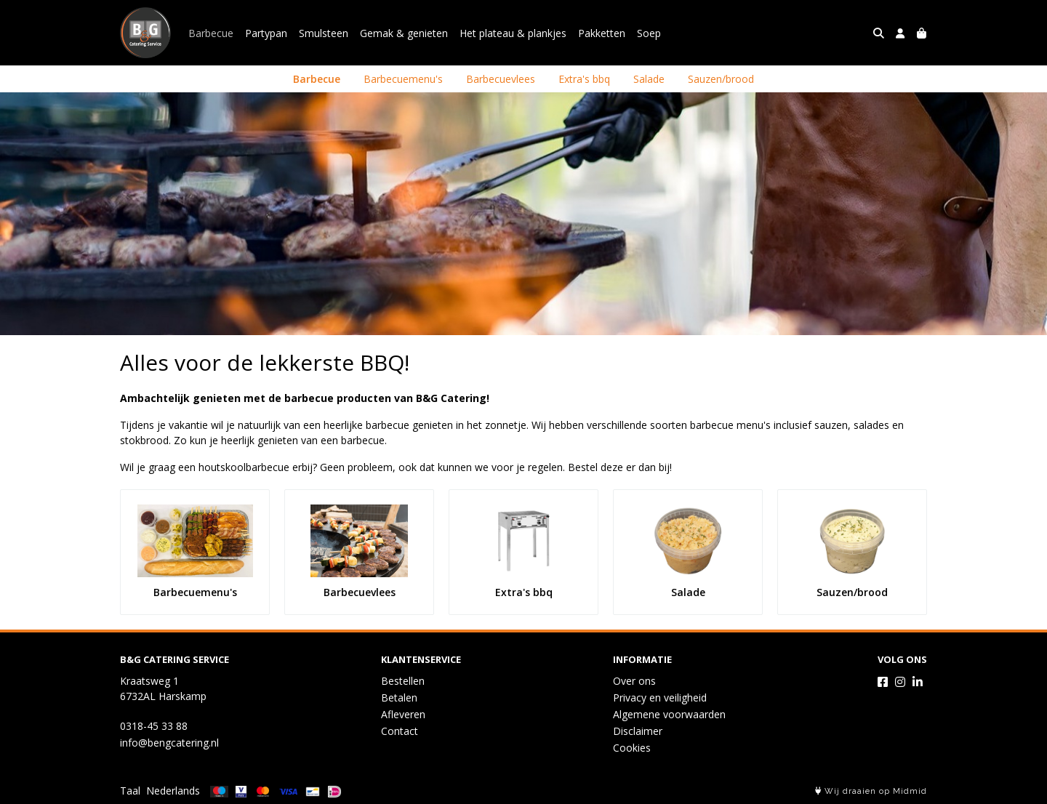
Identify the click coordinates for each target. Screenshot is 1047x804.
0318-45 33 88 (154, 726)
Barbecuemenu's (403, 79)
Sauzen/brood (721, 79)
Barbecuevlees (500, 79)
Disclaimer (637, 731)
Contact (399, 731)
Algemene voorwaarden (669, 714)
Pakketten (601, 33)
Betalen (399, 697)
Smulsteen (323, 33)
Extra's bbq (584, 79)
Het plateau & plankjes (513, 33)
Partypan (266, 33)
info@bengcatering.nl (169, 742)
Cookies (632, 748)
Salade (649, 79)
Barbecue (210, 33)
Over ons (634, 681)
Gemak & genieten (404, 33)
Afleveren (403, 714)
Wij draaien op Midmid (871, 791)
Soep (649, 33)
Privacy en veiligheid (660, 697)
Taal (130, 790)
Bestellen (403, 681)
